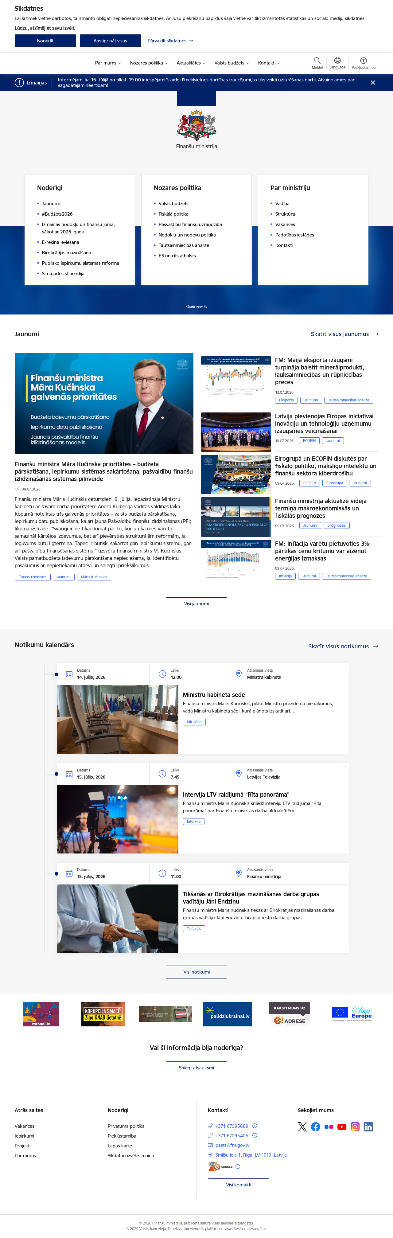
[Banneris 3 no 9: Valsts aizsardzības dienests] (165, 1014)
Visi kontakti (238, 1185)
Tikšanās (194, 928)
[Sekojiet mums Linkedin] (368, 1126)
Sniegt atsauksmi (196, 1068)
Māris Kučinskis (94, 577)
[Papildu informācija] (254, 1125)
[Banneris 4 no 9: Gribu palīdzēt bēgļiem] (227, 1014)
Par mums (25, 1155)
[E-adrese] (220, 1167)
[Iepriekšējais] (29, 1014)
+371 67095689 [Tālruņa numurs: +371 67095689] (232, 1126)
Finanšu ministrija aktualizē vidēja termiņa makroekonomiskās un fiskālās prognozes (321, 508)
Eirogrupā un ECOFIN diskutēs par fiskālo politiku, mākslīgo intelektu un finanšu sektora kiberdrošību (325, 466)
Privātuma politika (126, 1126)
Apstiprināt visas (110, 41)
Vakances (24, 1126)
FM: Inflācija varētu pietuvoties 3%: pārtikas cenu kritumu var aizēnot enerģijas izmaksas (323, 551)
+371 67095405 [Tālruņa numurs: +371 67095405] (232, 1135)
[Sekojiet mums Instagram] (355, 1126)
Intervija (193, 821)
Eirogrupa (334, 483)
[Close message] (373, 83)
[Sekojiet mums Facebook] (315, 1126)
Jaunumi (64, 577)
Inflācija (285, 576)
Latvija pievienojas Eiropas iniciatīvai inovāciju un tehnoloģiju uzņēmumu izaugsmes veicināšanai (324, 423)
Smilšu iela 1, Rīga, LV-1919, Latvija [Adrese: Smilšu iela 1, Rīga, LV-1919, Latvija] (251, 1155)
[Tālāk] (364, 1014)
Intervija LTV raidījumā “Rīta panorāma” (236, 794)
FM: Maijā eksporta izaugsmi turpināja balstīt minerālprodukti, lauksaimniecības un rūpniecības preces (319, 371)
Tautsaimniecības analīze (348, 400)
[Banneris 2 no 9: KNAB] (103, 1014)
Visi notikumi (197, 972)
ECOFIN (309, 440)
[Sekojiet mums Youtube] (342, 1126)
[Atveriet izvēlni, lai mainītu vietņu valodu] (337, 64)
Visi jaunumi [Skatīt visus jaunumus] (196, 604)
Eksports (286, 400)
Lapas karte (120, 1146)
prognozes (337, 525)
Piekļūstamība (122, 1136)
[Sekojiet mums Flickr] (328, 1126)
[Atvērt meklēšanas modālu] (317, 64)
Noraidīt (45, 41)
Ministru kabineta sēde (214, 694)
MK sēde (194, 722)
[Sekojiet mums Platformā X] (302, 1126)
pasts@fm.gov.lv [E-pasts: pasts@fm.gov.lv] (232, 1145)
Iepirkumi (24, 1136)
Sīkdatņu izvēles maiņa (131, 1155)
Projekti (22, 1146)
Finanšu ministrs (33, 577)
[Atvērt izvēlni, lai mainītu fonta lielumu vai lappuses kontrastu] (364, 64)
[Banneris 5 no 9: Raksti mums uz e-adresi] (289, 1014)
